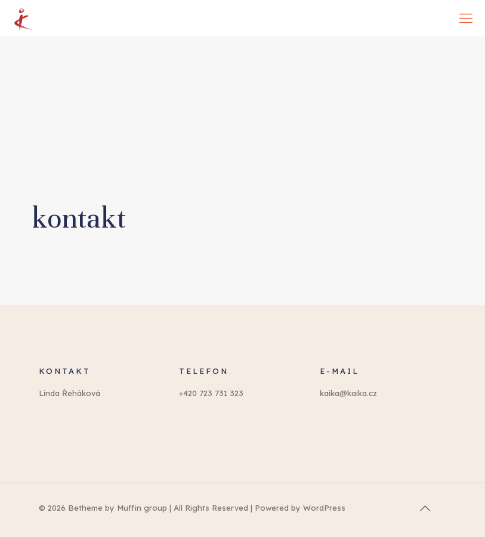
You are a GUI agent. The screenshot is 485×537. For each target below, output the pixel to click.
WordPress (324, 508)
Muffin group (142, 508)
